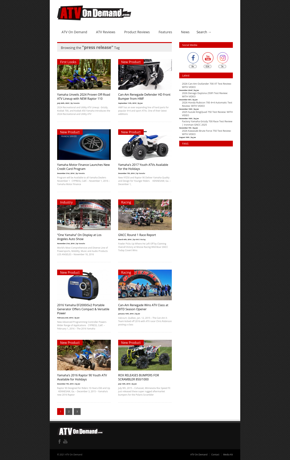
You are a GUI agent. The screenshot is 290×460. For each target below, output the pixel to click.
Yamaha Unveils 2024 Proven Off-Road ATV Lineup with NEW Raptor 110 (83, 97)
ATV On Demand (74, 32)
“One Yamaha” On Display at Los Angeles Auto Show (79, 237)
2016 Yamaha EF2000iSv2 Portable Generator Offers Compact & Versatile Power (83, 309)
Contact (215, 454)
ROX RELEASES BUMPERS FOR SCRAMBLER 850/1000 (138, 377)
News (185, 32)
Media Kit (228, 454)
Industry (66, 202)
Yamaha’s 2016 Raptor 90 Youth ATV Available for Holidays (82, 377)
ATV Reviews (105, 32)
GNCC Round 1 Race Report (137, 235)
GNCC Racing (140, 239)
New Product (131, 62)
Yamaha (76, 103)
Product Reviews (137, 32)
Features (165, 32)
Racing (126, 202)
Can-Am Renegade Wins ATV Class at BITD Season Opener (143, 307)
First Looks (68, 62)
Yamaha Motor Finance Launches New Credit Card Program (83, 167)
